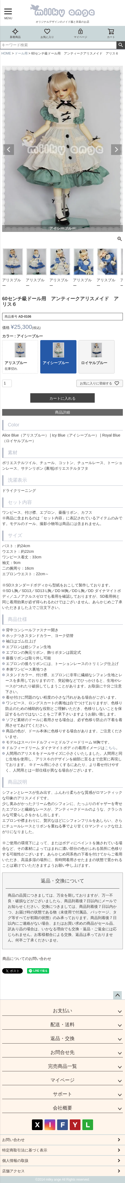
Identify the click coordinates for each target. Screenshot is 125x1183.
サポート (62, 1094)
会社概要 (62, 1108)
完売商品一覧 (62, 1066)
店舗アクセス (13, 1171)
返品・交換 (62, 1038)
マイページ (80, 33)
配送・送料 (62, 1024)
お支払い (62, 1010)
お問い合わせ (13, 1140)
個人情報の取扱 (15, 1160)
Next (116, 149)
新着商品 (15, 33)
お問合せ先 (62, 1052)
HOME (6, 53)
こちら (110, 748)
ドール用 (21, 53)
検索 (120, 45)
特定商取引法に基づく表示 (24, 1150)
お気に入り (47, 33)
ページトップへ (117, 995)
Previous (8, 149)
